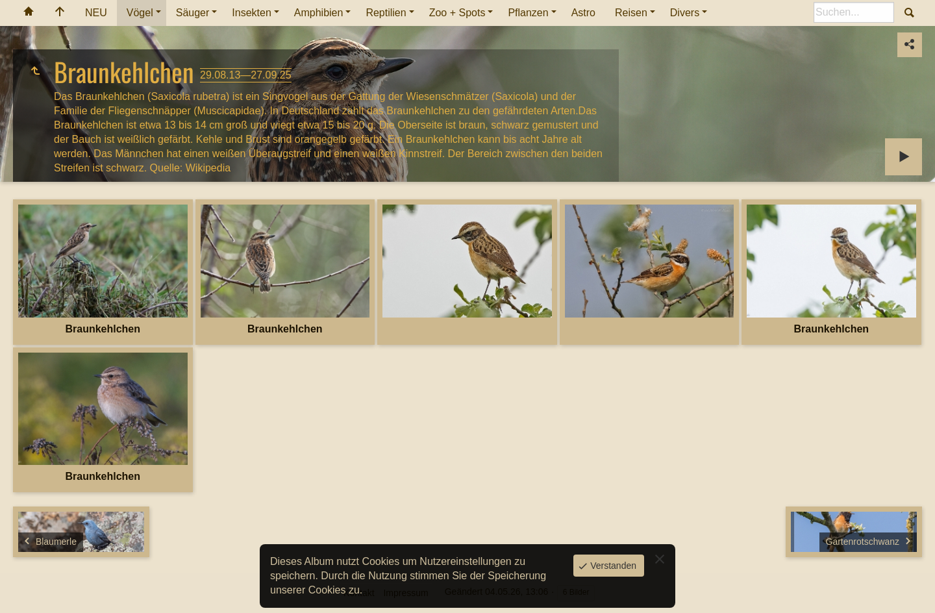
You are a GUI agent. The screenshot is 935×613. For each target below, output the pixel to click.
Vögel (140, 12)
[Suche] (854, 12)
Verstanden (612, 565)
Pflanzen (528, 12)
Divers (684, 12)
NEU (96, 12)
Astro (583, 12)
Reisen (631, 12)
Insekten (251, 12)
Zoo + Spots (457, 12)
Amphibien (318, 12)
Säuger (193, 12)
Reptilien (386, 12)
